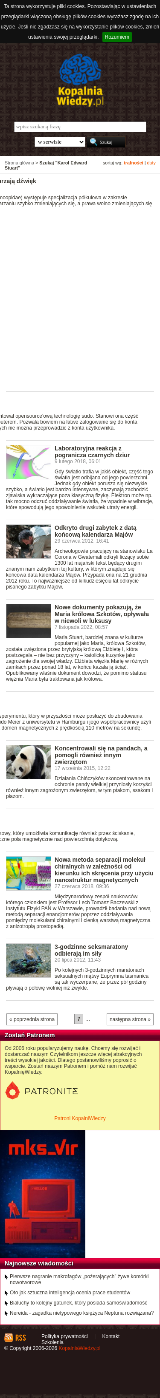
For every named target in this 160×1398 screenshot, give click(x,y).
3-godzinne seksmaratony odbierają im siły (91, 950)
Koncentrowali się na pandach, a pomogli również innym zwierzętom (101, 755)
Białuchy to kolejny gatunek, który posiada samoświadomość (78, 1303)
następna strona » (130, 1019)
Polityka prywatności (64, 1336)
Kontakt (111, 1336)
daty (151, 162)
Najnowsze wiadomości (39, 1263)
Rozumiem (117, 37)
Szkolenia (52, 1342)
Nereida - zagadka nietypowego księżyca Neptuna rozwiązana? (82, 1313)
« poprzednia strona (32, 1019)
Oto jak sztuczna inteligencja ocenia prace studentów (70, 1293)
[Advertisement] (80, 306)
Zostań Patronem (30, 1035)
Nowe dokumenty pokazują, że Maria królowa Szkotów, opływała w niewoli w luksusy (102, 614)
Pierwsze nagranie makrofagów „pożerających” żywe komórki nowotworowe (79, 1279)
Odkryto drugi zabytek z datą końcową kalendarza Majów (96, 531)
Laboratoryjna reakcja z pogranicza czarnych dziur (92, 451)
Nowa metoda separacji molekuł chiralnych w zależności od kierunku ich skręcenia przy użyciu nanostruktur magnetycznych (104, 869)
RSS (20, 1337)
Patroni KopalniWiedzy (80, 1118)
